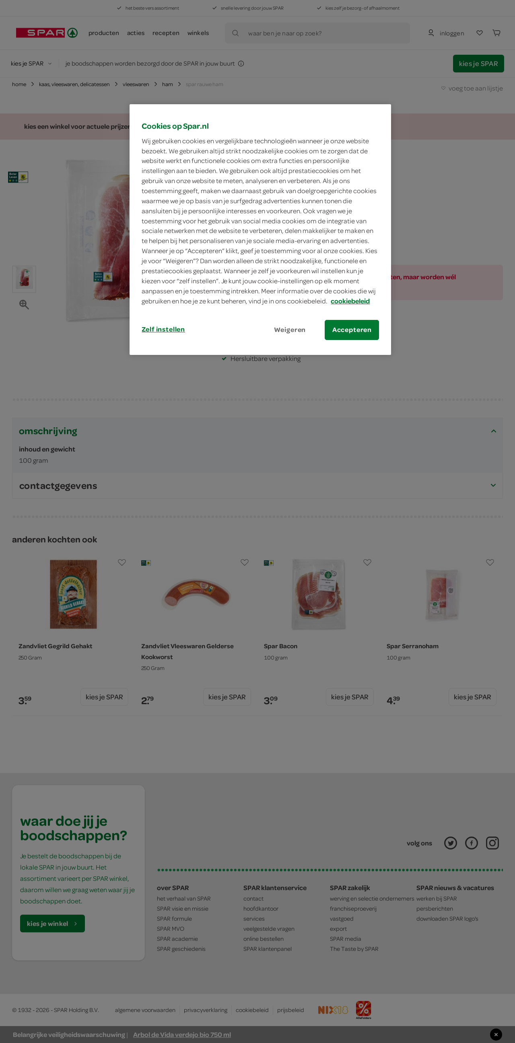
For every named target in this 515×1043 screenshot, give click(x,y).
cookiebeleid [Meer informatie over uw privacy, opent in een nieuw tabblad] (350, 301)
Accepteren (352, 329)
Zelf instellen (163, 329)
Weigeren (290, 329)
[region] (260, 229)
